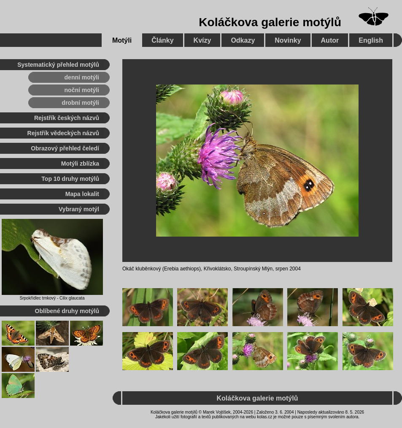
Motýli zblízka (80, 163)
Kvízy (202, 40)
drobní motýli (80, 102)
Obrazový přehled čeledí (65, 148)
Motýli (122, 40)
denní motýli (82, 77)
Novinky (288, 40)
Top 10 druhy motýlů (70, 178)
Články (162, 40)
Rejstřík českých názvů (66, 117)
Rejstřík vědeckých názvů (63, 133)
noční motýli (82, 90)
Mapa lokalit (82, 194)
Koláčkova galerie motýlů (270, 22)
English (371, 40)
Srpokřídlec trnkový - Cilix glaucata (52, 298)
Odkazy (243, 40)
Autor (330, 40)
